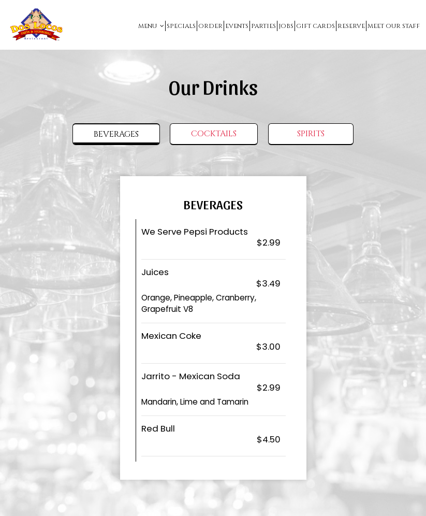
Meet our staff (394, 26)
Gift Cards (315, 26)
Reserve (351, 26)
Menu (151, 26)
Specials (181, 26)
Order (210, 26)
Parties (263, 26)
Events (236, 26)
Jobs (285, 26)
